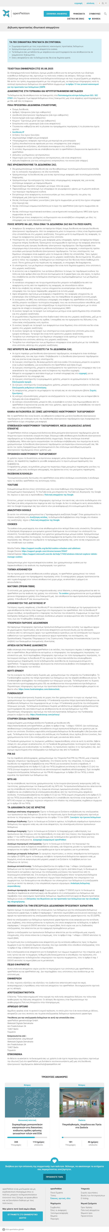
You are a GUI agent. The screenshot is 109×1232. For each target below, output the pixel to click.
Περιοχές (54, 1219)
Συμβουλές (94, 14)
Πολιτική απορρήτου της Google (58, 495)
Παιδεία (81, 1120)
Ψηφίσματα (79, 14)
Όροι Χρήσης (86, 1207)
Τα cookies (64, 593)
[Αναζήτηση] (105, 13)
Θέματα (53, 1216)
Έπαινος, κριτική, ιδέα (60, 1198)
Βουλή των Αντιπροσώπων (93, 1195)
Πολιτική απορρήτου (90, 1210)
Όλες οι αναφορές (58, 1210)
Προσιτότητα (87, 1216)
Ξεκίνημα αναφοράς (56, 14)
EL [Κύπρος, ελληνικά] (101, 3)
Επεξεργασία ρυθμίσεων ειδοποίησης (29, 387)
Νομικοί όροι (86, 1213)
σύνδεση (90, 3)
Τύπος (53, 1195)
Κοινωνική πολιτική (27, 1120)
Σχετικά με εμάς (75, 19)
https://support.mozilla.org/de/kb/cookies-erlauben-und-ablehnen (50, 548)
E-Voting (84, 1198)
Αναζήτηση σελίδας (38, 517)
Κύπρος (27, 1085)
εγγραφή (78, 3)
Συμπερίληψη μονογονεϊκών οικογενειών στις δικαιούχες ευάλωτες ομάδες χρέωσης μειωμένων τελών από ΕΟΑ (27, 1129)
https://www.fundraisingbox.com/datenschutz (39, 689)
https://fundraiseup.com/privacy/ (45, 714)
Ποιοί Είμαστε (56, 1193)
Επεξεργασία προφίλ (21, 382)
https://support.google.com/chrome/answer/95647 (44, 551)
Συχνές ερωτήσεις (89, 1193)
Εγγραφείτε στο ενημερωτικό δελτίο (23, 1216)
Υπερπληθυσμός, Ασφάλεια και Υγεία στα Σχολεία (81, 1126)
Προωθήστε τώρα (54, 1177)
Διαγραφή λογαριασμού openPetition (49, 840)
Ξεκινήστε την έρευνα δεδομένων (85, 817)
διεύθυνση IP (18, 132)
